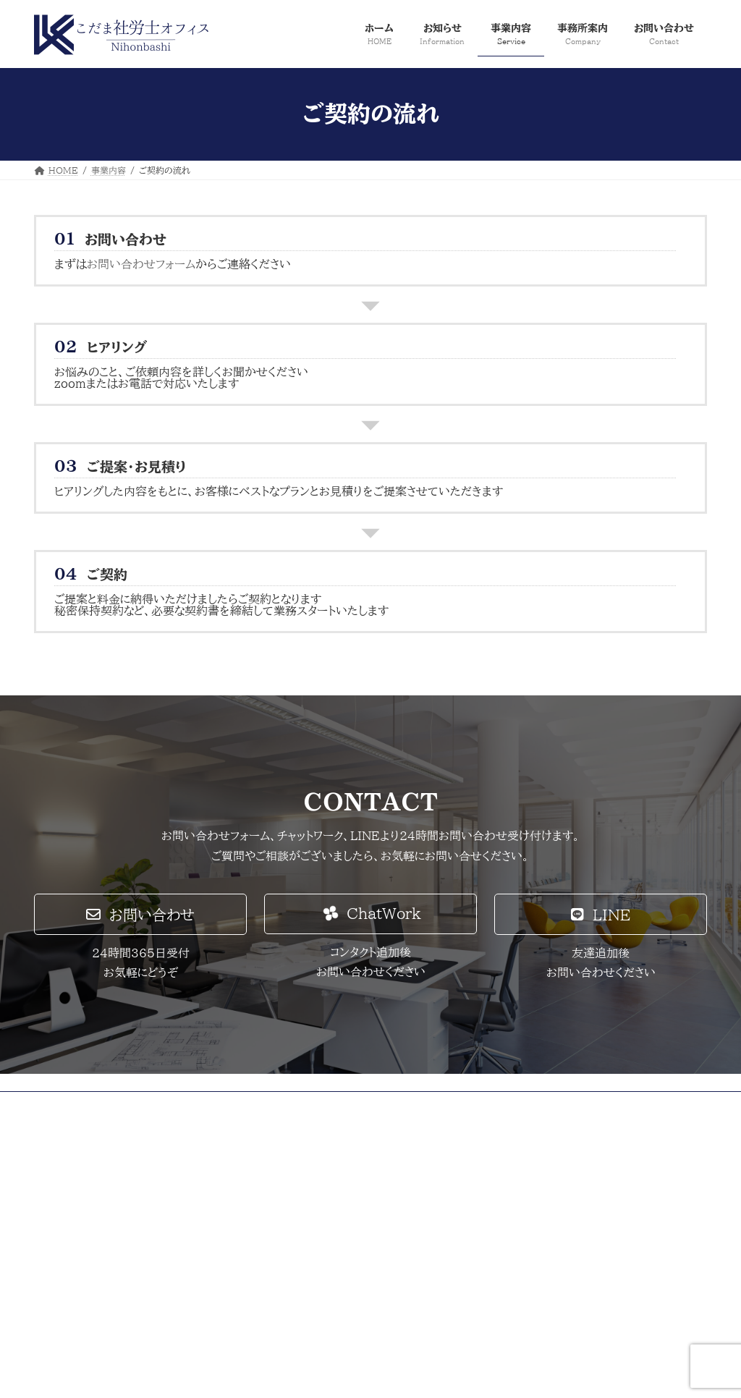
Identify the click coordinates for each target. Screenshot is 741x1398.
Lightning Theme (300, 1372)
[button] (140, 914)
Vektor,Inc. (529, 1372)
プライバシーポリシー (86, 1105)
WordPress (211, 1372)
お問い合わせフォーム (141, 264)
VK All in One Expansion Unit (419, 1372)
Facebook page (602, 1203)
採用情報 (244, 1105)
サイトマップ (176, 1105)
